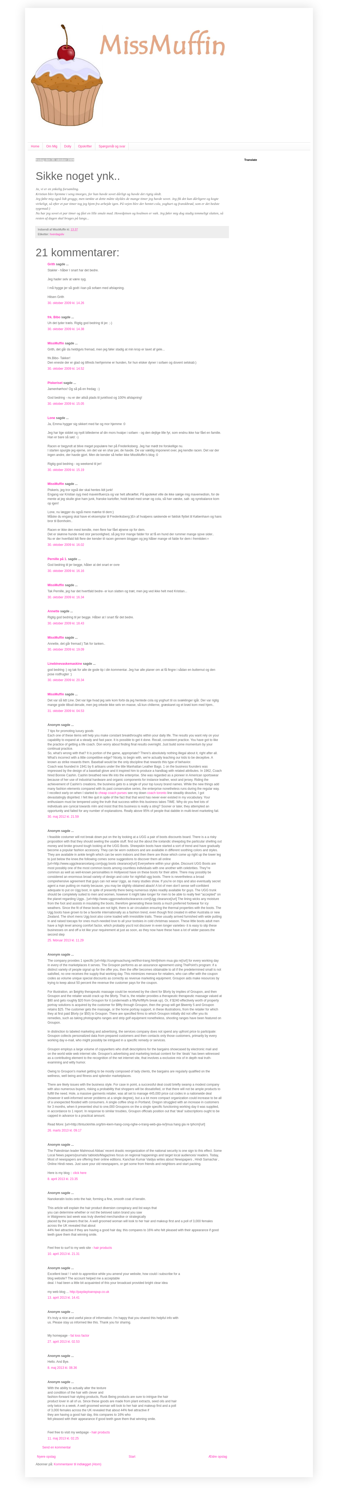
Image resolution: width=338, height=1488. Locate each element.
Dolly (67, 146)
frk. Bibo (54, 317)
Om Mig (51, 146)
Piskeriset (55, 383)
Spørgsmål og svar (112, 146)
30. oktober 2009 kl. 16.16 (66, 571)
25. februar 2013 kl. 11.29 (66, 940)
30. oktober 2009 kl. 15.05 (66, 404)
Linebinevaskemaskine (65, 664)
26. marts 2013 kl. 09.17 (65, 1130)
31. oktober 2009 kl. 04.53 (66, 711)
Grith (51, 264)
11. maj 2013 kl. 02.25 (63, 1438)
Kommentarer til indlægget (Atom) (77, 1464)
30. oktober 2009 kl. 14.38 (66, 329)
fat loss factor (80, 1335)
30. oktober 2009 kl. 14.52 (66, 368)
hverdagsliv (57, 234)
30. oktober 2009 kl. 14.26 (66, 303)
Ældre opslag (217, 1456)
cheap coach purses (112, 793)
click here (80, 1173)
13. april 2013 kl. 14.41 (63, 1297)
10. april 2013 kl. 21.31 (63, 1254)
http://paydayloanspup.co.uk (89, 1292)
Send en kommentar (56, 1447)
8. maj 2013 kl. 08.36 (62, 1368)
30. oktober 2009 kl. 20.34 (66, 680)
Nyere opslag (46, 1456)
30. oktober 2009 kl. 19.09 (66, 649)
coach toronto (157, 793)
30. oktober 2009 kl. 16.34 (66, 597)
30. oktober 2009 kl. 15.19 (66, 470)
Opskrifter (85, 146)
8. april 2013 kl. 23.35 (63, 1179)
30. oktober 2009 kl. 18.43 (66, 623)
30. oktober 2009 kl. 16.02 (66, 545)
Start (132, 1456)
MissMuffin (56, 343)
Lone (51, 418)
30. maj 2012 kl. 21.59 (63, 816)
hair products (103, 1248)
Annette (53, 611)
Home (35, 146)
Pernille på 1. (57, 559)
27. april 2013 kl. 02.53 (63, 1341)
